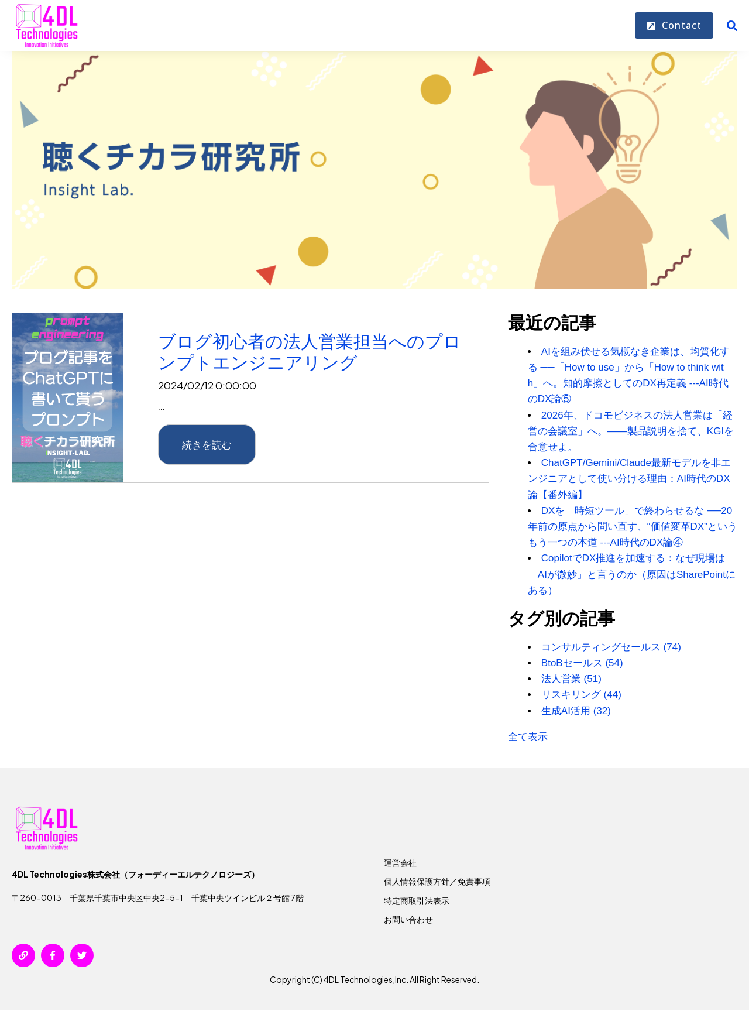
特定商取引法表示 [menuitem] (416, 900)
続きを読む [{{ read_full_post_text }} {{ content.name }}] (207, 444)
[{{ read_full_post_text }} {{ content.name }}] (67, 398)
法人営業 (571, 678)
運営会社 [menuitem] (400, 862)
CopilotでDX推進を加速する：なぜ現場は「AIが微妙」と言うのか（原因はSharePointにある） (632, 574)
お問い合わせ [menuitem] (408, 919)
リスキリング (581, 694)
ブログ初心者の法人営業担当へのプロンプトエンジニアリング (309, 351)
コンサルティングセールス (611, 647)
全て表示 (528, 736)
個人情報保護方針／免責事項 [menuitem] (437, 881)
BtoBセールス (582, 663)
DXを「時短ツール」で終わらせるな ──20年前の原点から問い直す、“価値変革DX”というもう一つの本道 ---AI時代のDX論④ (632, 526)
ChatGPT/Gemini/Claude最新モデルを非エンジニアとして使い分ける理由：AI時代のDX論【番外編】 (629, 478)
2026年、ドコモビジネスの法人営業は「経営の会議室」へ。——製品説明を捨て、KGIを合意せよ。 (631, 431)
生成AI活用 (576, 711)
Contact (674, 25)
